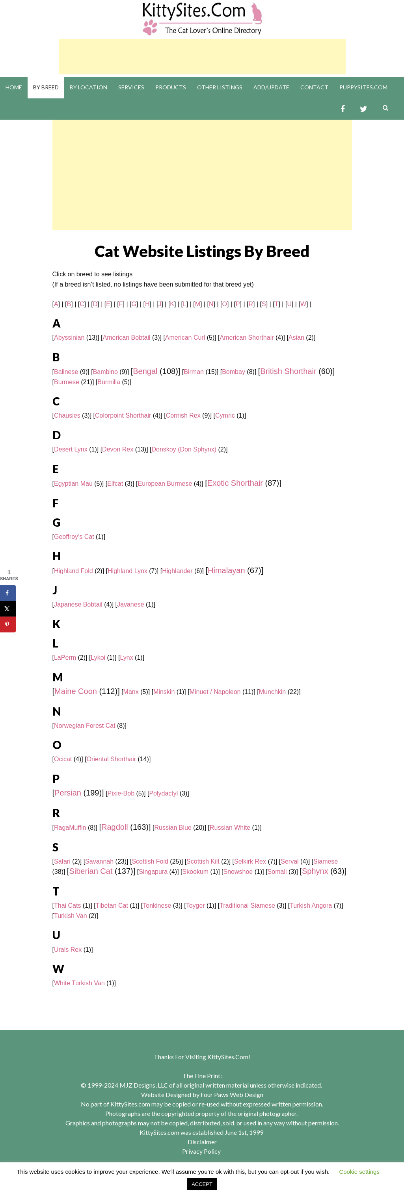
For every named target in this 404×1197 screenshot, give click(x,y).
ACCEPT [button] (202, 1184)
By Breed (46, 87)
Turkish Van (70, 915)
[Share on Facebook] (8, 593)
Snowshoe (238, 871)
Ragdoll (114, 827)
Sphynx (315, 871)
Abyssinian (69, 337)
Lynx (126, 657)
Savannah (99, 861)
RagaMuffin (70, 827)
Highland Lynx (127, 571)
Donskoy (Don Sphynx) (183, 449)
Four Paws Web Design (232, 1094)
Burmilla (108, 382)
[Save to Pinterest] (8, 625)
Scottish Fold (150, 861)
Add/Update (271, 87)
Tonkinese (157, 905)
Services (131, 87)
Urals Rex (68, 949)
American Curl (185, 337)
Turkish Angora (311, 905)
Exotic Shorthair (235, 483)
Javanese (130, 604)
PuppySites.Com (363, 87)
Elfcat (115, 483)
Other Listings (219, 87)
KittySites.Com (227, 1056)
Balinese (66, 371)
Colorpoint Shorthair (123, 415)
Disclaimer (202, 1141)
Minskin (164, 691)
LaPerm (65, 657)
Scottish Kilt (203, 861)
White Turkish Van (79, 983)
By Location (88, 87)
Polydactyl (163, 793)
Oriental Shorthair (111, 759)
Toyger (195, 905)
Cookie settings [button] (359, 1171)
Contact (314, 87)
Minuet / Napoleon (215, 691)
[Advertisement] (202, 56)
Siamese (325, 861)
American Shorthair (247, 337)
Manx (131, 691)
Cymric (225, 415)
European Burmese (165, 483)
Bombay (233, 371)
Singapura (153, 871)
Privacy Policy (201, 1151)
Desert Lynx (71, 449)
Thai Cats (67, 905)
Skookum (195, 871)
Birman (194, 371)
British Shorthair (288, 371)
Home (14, 87)
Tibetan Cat (112, 905)
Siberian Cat (90, 871)
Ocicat (63, 759)
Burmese (66, 382)
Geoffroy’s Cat (74, 536)
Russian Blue (172, 827)
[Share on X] (8, 609)
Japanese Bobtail (78, 604)
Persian (67, 792)
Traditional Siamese (247, 905)
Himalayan (226, 570)
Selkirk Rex (250, 861)
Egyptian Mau (73, 483)
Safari (62, 861)
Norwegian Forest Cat (84, 725)
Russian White (230, 827)
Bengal (145, 371)
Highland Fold (73, 571)
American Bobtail (127, 337)
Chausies (67, 415)
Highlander (177, 571)
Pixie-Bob (121, 793)
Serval (289, 861)
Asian (296, 337)
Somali (277, 871)
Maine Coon (75, 691)
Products (170, 87)
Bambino (105, 371)
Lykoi (98, 657)
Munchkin (272, 691)
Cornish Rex (183, 415)
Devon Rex (117, 449)
